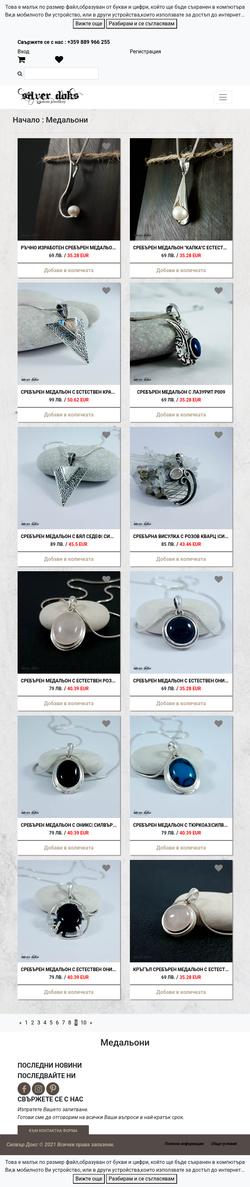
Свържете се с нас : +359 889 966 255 (64, 42)
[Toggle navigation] (223, 97)
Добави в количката (68, 270)
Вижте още (89, 23)
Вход (23, 51)
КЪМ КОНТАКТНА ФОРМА (53, 1130)
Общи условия (224, 1143)
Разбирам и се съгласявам (141, 23)
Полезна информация (184, 1143)
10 (84, 1023)
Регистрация (145, 51)
